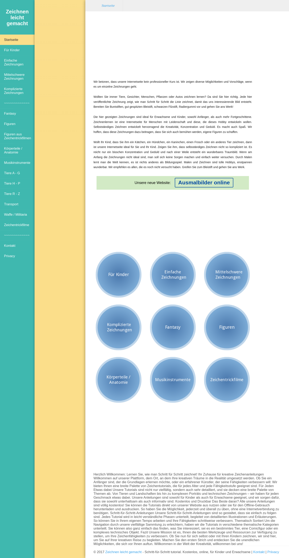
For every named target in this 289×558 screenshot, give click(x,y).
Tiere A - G (12, 173)
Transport (11, 204)
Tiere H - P (12, 183)
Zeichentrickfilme (16, 225)
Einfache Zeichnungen (13, 62)
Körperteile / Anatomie (13, 150)
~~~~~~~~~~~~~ (16, 103)
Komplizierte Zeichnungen (13, 91)
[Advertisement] (60, 70)
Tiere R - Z (12, 194)
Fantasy (10, 113)
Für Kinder (12, 50)
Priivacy (273, 552)
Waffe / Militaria (15, 214)
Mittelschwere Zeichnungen (14, 76)
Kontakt (9, 245)
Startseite (11, 39)
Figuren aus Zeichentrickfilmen (17, 136)
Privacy (9, 256)
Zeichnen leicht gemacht (123, 552)
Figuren (9, 124)
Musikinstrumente (17, 162)
